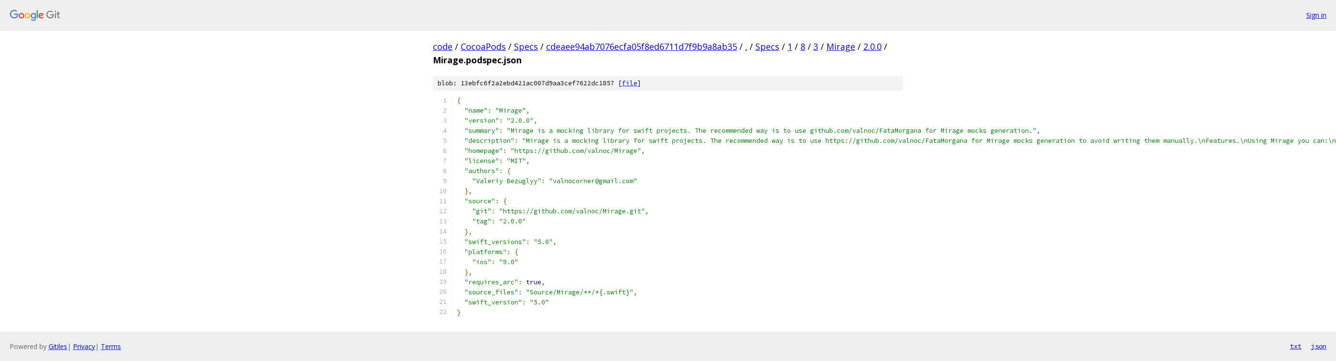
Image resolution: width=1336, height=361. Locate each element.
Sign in (1316, 15)
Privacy (84, 346)
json (1318, 346)
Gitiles (57, 346)
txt (1295, 346)
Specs (526, 46)
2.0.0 (872, 46)
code (443, 46)
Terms (111, 346)
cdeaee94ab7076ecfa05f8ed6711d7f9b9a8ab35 (641, 46)
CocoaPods (483, 46)
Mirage (840, 46)
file (629, 83)
